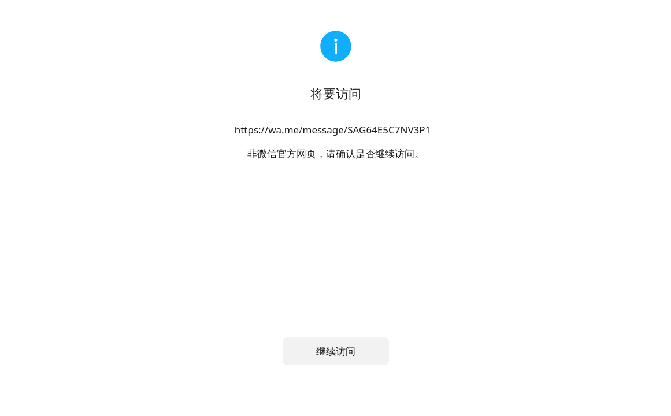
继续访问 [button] (335, 351)
